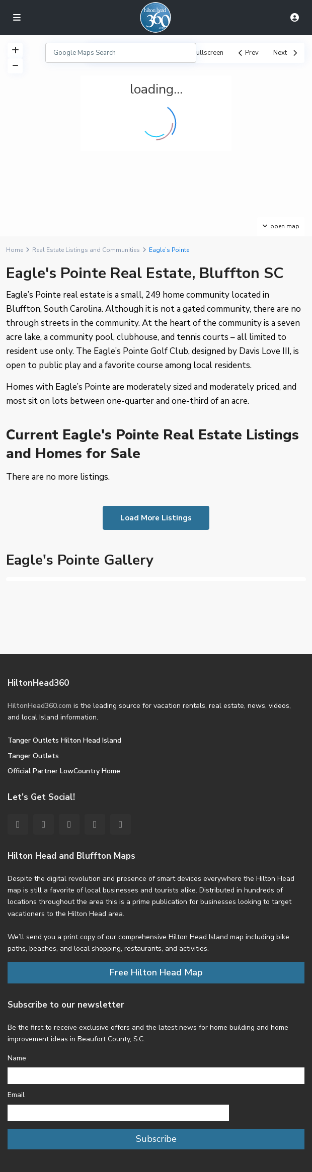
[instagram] (120, 824)
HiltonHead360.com (39, 705)
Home (14, 250)
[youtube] (95, 824)
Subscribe (156, 1139)
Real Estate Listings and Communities (86, 250)
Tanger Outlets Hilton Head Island (64, 740)
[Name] (156, 1075)
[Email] (118, 1113)
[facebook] (18, 824)
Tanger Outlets (33, 756)
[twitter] (43, 824)
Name (17, 1058)
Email (16, 1095)
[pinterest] (69, 824)
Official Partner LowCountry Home (64, 771)
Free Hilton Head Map (156, 972)
